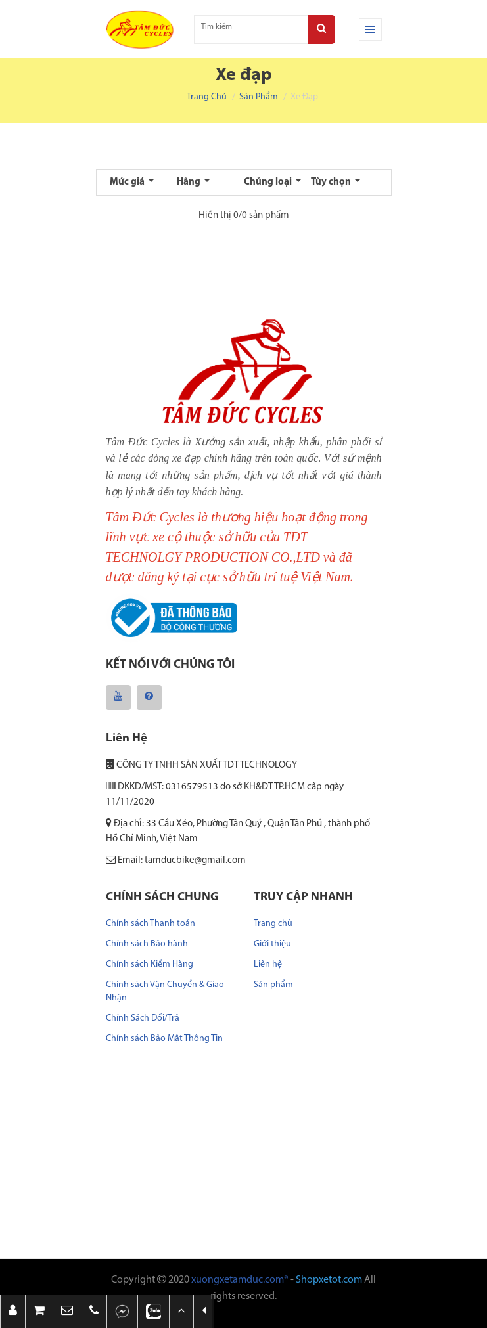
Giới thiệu (272, 944)
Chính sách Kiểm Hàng (149, 964)
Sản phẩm (258, 97)
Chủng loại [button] (269, 182)
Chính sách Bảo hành (147, 944)
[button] (67, 1311)
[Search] (321, 29)
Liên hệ (268, 964)
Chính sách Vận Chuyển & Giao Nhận (165, 991)
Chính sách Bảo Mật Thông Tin (164, 1039)
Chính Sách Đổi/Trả (142, 1018)
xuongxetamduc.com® (240, 1280)
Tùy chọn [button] (332, 182)
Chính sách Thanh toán (150, 924)
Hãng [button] (189, 182)
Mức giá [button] (128, 182)
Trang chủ (207, 97)
